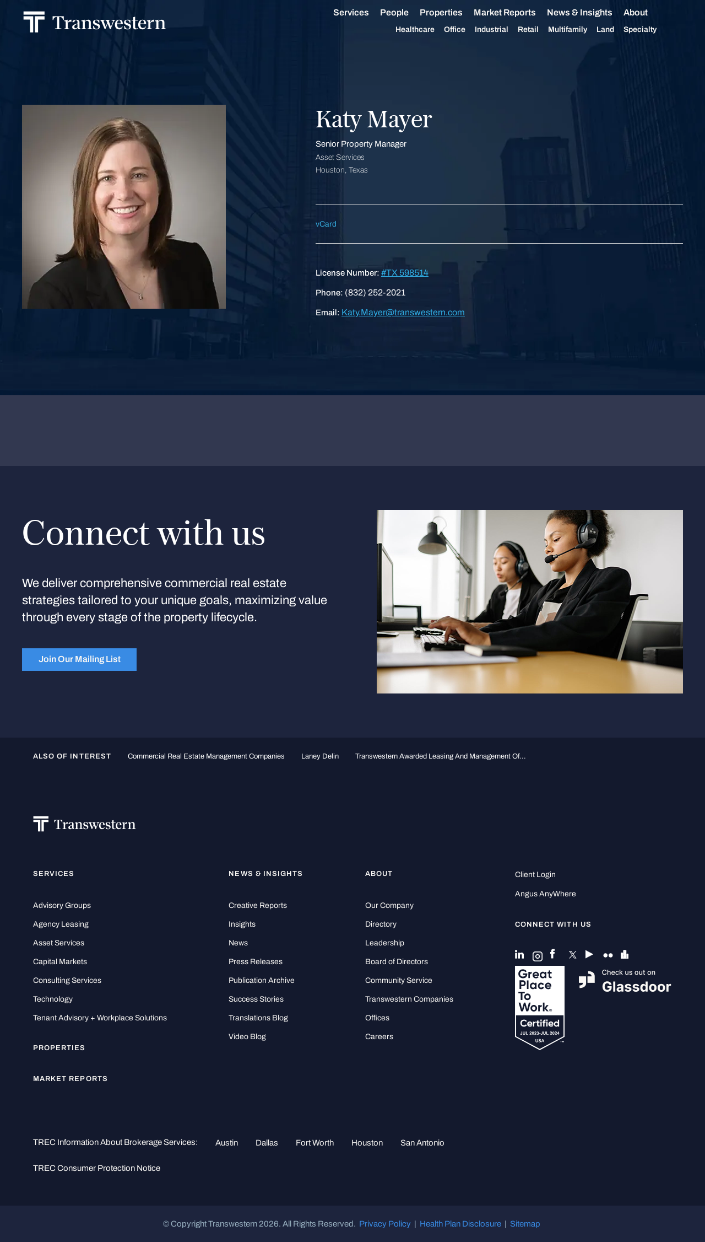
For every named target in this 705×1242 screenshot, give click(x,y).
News (238, 943)
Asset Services (58, 943)
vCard (326, 224)
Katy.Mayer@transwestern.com (403, 312)
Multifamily (579, 29)
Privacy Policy (385, 1223)
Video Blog (247, 1037)
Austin (226, 1142)
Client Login (535, 874)
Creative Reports (258, 905)
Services (363, 13)
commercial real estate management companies (206, 756)
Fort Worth (315, 1142)
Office (467, 29)
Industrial (503, 29)
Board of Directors (396, 962)
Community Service (398, 980)
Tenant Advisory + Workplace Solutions (100, 1018)
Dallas (267, 1142)
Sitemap (525, 1223)
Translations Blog (258, 1018)
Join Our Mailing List (80, 659)
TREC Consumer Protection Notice (96, 1168)
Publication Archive (262, 980)
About (648, 13)
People (406, 12)
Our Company (389, 905)
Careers (379, 1037)
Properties (453, 12)
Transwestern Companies (409, 999)
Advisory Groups (62, 905)
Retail (540, 29)
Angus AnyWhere (545, 894)
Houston (367, 1142)
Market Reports (517, 12)
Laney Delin (320, 756)
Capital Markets (60, 962)
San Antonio (422, 1142)
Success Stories (256, 999)
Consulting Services (67, 980)
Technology (53, 999)
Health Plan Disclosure (460, 1223)
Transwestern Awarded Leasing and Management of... (440, 756)
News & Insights (592, 13)
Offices (377, 1018)
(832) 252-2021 (375, 292)
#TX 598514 (405, 272)
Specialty (652, 29)
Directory (381, 924)
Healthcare (427, 29)
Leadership (384, 943)
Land (617, 29)
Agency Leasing (61, 924)
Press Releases (256, 962)
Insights (242, 924)
